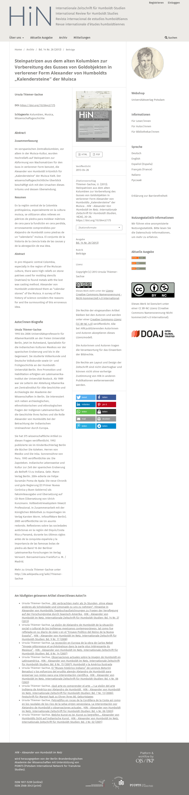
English (135, 158)
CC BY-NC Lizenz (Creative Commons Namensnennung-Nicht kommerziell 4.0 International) (152, 313)
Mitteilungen (82, 37)
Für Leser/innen (141, 121)
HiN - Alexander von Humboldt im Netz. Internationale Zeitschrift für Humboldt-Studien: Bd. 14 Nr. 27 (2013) (70, 617)
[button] (86, 397)
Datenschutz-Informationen (153, 232)
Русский (136, 180)
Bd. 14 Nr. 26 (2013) (50, 49)
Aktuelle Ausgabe (41, 37)
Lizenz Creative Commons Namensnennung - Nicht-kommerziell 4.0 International (99, 294)
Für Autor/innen (141, 126)
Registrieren (156, 2)
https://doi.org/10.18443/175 (37, 105)
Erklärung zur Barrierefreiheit (149, 195)
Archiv (63, 37)
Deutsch (136, 153)
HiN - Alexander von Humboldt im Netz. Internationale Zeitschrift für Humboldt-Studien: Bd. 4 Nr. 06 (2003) (70, 679)
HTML (84, 154)
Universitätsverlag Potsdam (148, 99)
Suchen (171, 37)
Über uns (15, 37)
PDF (97, 154)
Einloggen (174, 2)
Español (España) (141, 164)
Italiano (136, 174)
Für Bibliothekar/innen (145, 131)
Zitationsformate (87, 227)
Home (18, 49)
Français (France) (141, 169)
